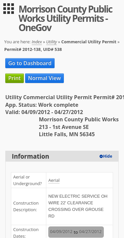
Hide (107, 156)
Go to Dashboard (30, 63)
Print (14, 78)
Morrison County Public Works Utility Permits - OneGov (65, 18)
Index (37, 42)
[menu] (8, 8)
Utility (51, 42)
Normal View (44, 78)
